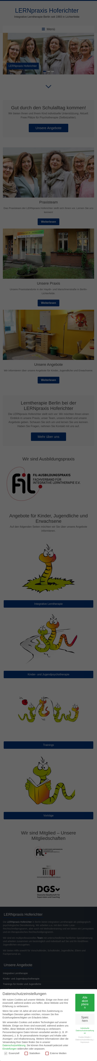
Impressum (85, 1042)
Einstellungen (10, 1048)
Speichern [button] (85, 1019)
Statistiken (32, 1053)
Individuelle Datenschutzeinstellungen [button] (85, 1030)
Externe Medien (56, 1053)
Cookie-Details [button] (84, 1037)
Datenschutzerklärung (14, 1045)
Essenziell (11, 1053)
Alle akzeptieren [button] (85, 1002)
